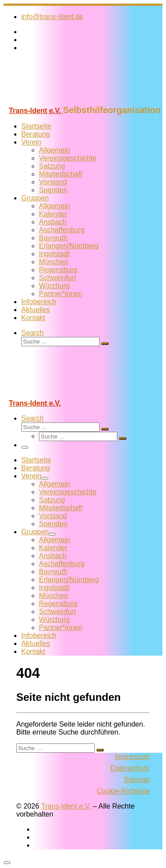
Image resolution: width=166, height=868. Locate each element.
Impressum (132, 756)
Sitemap (137, 779)
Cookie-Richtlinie (123, 791)
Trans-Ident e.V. (66, 806)
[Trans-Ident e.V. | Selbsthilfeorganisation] (59, 101)
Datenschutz (130, 768)
